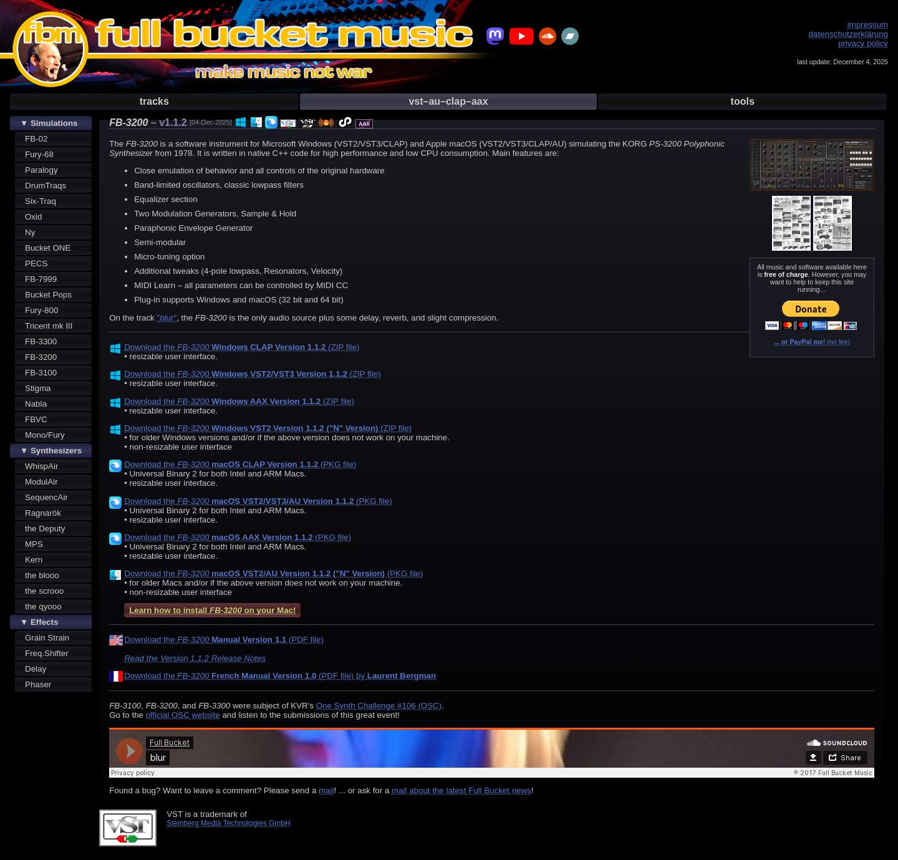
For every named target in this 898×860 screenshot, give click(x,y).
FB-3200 (41, 357)
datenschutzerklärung (848, 34)
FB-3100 (41, 372)
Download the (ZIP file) (241, 347)
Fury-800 (41, 310)
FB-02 (36, 138)
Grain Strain (47, 637)
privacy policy (863, 43)
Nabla (36, 403)
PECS (36, 263)
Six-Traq (40, 201)
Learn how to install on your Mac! (212, 610)
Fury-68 (39, 154)
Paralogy (41, 170)
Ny (30, 232)
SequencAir (46, 497)
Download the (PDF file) (224, 639)
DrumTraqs (45, 185)
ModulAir (41, 481)
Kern (33, 559)
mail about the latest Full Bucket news (461, 790)
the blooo (42, 575)
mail (326, 790)
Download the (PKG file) (240, 464)
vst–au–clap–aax (448, 101)
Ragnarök (43, 513)
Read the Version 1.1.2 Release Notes (195, 658)
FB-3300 (41, 341)
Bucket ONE (47, 248)
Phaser (38, 684)
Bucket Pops (48, 294)
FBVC (36, 419)
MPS (34, 544)
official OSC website (183, 715)
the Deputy (45, 528)
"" (166, 317)
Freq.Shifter (47, 653)
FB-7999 (41, 279)
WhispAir (41, 466)
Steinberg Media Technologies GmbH (229, 823)
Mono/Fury (45, 435)
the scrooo (44, 591)
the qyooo (43, 606)
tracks (154, 101)
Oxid (33, 216)
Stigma (38, 388)
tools (743, 101)
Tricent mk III (49, 326)
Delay (35, 669)
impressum (867, 24)
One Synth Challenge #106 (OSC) (379, 705)
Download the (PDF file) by (280, 675)
